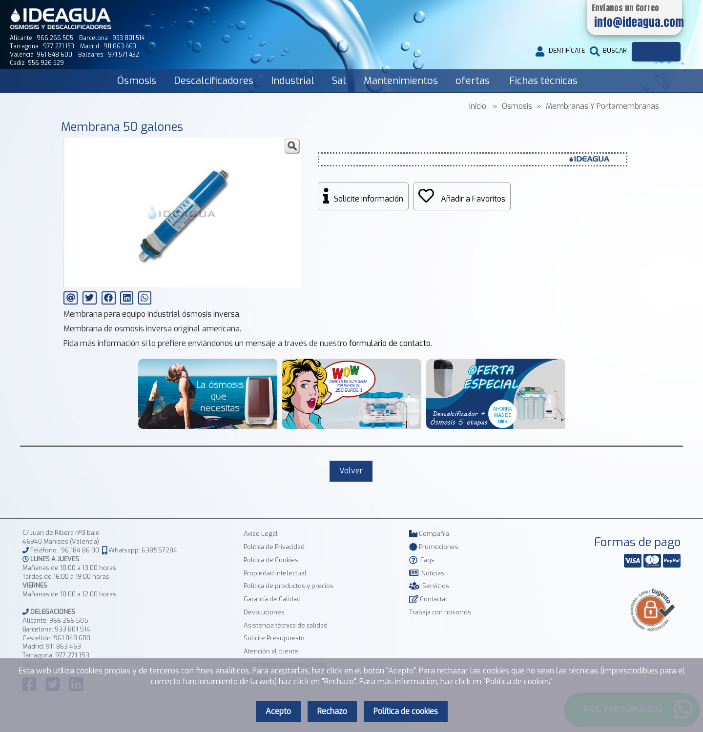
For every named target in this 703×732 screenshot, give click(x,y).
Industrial (292, 80)
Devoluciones (264, 612)
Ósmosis (136, 80)
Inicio (477, 106)
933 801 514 (72, 629)
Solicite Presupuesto (274, 638)
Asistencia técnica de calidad (286, 625)
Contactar (428, 599)
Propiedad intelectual (275, 573)
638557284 (159, 550)
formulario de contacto (390, 343)
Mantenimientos (401, 80)
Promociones (433, 547)
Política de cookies (405, 711)
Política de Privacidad (274, 547)
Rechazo (332, 711)
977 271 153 (72, 655)
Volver (351, 471)
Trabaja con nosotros (440, 612)
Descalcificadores (213, 80)
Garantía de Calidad (272, 599)
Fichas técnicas (543, 80)
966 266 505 (68, 620)
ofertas (472, 80)
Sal (339, 80)
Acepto (278, 711)
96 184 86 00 (80, 550)
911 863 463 (63, 646)
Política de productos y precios (288, 586)
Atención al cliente (271, 651)
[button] (292, 146)
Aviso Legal (261, 533)
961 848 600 (72, 638)
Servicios (429, 586)
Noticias (426, 573)
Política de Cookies (271, 560)
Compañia (429, 533)
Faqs (421, 560)
